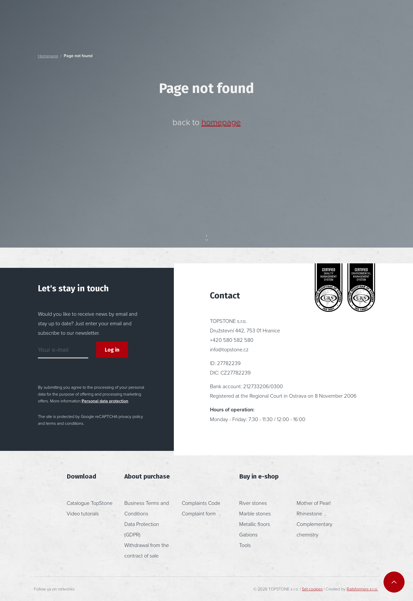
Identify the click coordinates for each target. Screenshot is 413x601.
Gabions (248, 534)
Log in (112, 350)
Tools (245, 545)
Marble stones (255, 513)
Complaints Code (201, 502)
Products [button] (139, 16)
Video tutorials (83, 513)
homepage (221, 122)
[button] (333, 16)
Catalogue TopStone (89, 502)
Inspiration (183, 16)
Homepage (48, 56)
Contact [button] (265, 16)
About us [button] (223, 16)
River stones (253, 502)
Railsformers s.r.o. (362, 589)
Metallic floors (254, 524)
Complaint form (199, 513)
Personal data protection (105, 401)
